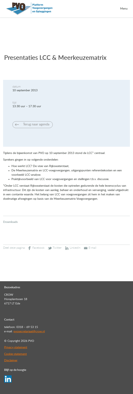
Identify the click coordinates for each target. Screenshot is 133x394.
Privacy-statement (15, 347)
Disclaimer (10, 360)
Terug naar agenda (36, 124)
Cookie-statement (15, 354)
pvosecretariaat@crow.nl (29, 331)
